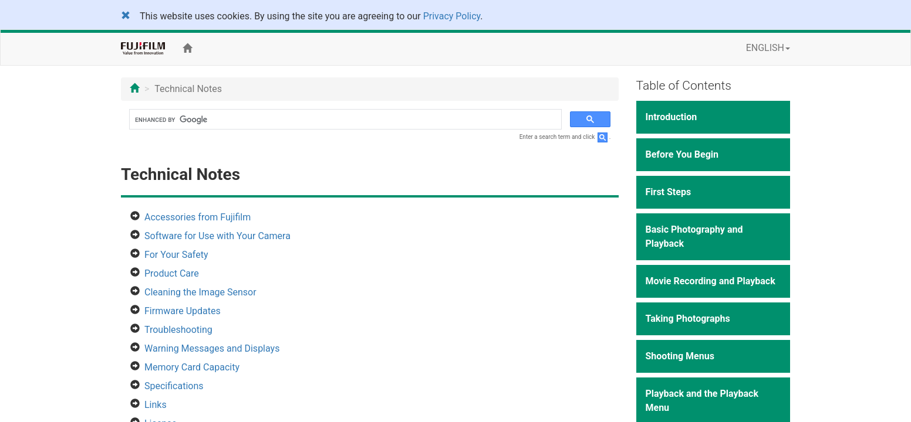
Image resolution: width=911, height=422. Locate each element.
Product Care (171, 273)
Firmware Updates (182, 310)
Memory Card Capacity (191, 367)
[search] (344, 120)
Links (155, 404)
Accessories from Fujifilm (197, 217)
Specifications (174, 386)
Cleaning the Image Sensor (200, 292)
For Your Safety (176, 254)
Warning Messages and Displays (211, 348)
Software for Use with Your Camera (217, 235)
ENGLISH (768, 47)
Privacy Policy (452, 16)
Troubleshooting (178, 329)
